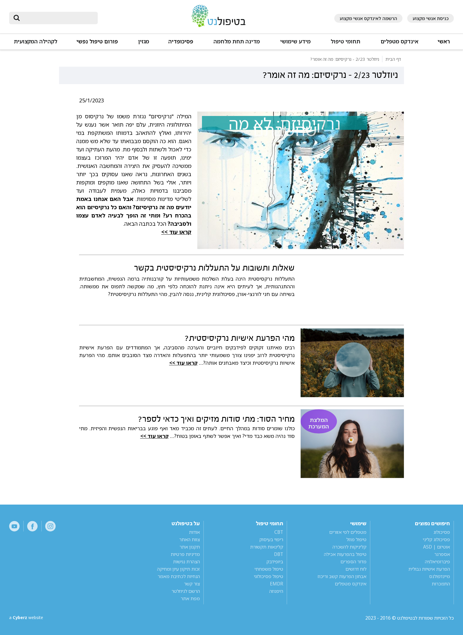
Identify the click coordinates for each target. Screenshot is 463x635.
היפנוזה (276, 591)
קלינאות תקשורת (266, 547)
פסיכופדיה (180, 41)
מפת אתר (190, 598)
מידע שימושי (295, 41)
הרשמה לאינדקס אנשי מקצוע (368, 18)
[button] (399, 44)
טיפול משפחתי (269, 569)
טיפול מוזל (356, 539)
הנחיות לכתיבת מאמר (179, 576)
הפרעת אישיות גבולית (429, 569)
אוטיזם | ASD (436, 547)
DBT (278, 554)
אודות (194, 532)
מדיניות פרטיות (185, 554)
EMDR (276, 584)
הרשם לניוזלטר (186, 591)
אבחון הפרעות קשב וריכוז (342, 576)
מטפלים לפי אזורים (347, 532)
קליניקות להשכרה (349, 547)
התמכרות (441, 584)
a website (28, 618)
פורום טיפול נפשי (97, 41)
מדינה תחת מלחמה (236, 41)
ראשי (444, 41)
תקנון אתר (190, 547)
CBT (278, 532)
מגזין (143, 41)
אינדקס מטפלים (399, 41)
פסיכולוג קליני (436, 539)
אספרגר (442, 554)
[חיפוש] (57, 18)
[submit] (16, 18)
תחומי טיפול (345, 41)
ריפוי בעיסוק (271, 539)
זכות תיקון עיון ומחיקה (178, 569)
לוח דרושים (355, 569)
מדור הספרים (353, 561)
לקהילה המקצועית (35, 41)
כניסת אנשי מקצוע (431, 18)
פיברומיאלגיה (437, 561)
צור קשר (192, 584)
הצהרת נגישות (186, 561)
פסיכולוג (441, 532)
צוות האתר (189, 539)
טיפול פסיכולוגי (268, 576)
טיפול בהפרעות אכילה (345, 554)
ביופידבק (274, 561)
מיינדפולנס (439, 576)
